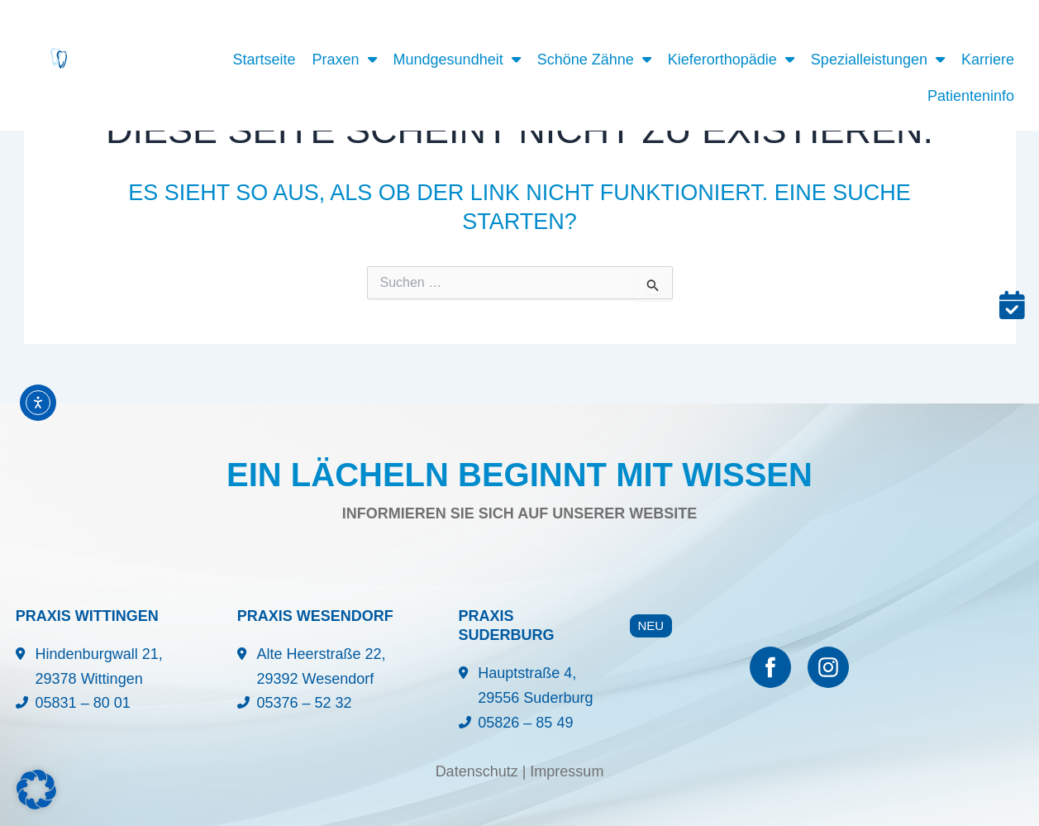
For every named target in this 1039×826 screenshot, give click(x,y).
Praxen (344, 59)
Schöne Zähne (594, 59)
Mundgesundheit (457, 59)
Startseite (263, 59)
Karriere (987, 59)
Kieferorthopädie (731, 59)
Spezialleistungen (878, 59)
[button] (36, 789)
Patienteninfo (970, 96)
